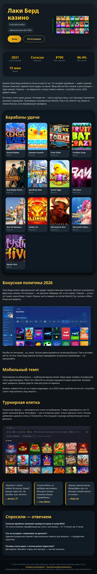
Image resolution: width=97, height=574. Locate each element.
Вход (14, 39)
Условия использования (35, 567)
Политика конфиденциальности (58, 567)
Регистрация (34, 39)
